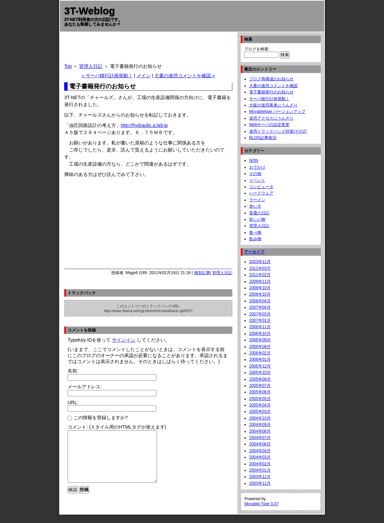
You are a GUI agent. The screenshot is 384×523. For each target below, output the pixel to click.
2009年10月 (260, 288)
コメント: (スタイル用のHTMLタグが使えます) (117, 427)
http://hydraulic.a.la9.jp (144, 125)
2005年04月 (260, 405)
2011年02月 (260, 274)
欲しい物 (257, 219)
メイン (144, 75)
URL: (73, 402)
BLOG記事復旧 (262, 137)
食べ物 (255, 232)
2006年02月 (260, 353)
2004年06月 (260, 444)
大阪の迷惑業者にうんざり (273, 105)
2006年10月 (260, 333)
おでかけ (257, 167)
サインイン (124, 340)
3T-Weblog (89, 10)
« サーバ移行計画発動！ (107, 75)
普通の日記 (259, 213)
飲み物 (255, 238)
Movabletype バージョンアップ (277, 111)
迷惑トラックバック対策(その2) (278, 131)
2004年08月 (260, 431)
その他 (255, 173)
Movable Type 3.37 (261, 504)
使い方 (255, 206)
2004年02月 (260, 464)
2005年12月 (260, 366)
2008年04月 (260, 301)
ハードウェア (261, 193)
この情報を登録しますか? (98, 417)
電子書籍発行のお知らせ (271, 92)
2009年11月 (260, 281)
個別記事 (202, 272)
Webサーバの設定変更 (269, 124)
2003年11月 (260, 483)
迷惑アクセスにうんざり (271, 118)
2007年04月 (260, 307)
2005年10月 (260, 372)
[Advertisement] (148, 50)
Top (68, 66)
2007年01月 (260, 320)
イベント (257, 180)
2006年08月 (260, 346)
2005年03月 (260, 411)
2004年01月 (260, 470)
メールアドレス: (85, 386)
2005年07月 (260, 385)
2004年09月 (260, 424)
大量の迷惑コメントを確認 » (184, 75)
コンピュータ (261, 186)
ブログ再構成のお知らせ (271, 79)
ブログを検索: (256, 49)
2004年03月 (260, 457)
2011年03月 (260, 268)
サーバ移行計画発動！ (269, 98)
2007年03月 (260, 314)
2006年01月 (260, 359)
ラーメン (257, 200)
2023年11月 (260, 261)
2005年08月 (260, 379)
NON (253, 160)
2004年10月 (260, 418)
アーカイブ (254, 252)
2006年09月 (260, 340)
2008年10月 (260, 294)
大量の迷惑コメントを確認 (273, 85)
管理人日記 (91, 66)
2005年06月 (260, 392)
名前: (73, 371)
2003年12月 (260, 476)
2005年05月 (260, 398)
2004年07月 (260, 437)
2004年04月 (260, 450)
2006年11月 (260, 326)
